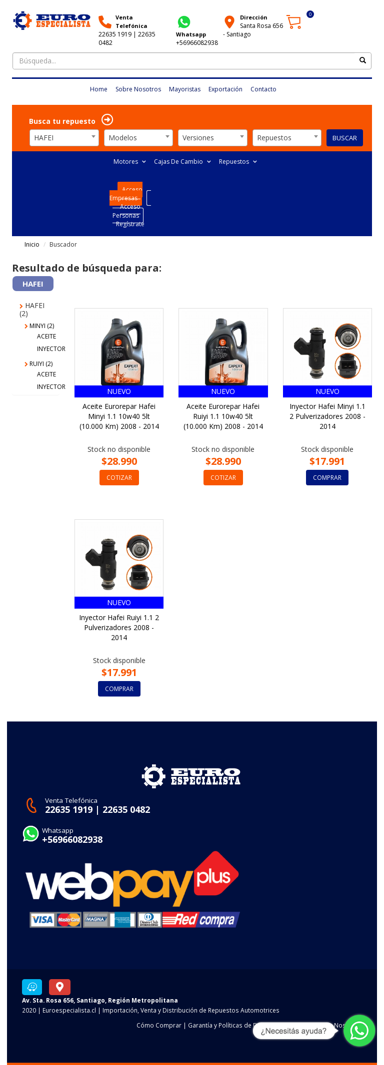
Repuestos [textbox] (274, 137)
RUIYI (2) (38, 363)
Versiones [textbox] (198, 137)
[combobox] (64, 137)
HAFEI (33, 284)
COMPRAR (327, 477)
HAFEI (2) (32, 309)
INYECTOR (51, 349)
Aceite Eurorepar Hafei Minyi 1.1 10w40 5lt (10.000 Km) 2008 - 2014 (119, 416)
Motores (130, 161)
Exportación (225, 89)
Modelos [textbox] (122, 137)
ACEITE (46, 336)
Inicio (32, 244)
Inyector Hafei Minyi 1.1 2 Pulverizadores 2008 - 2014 (328, 416)
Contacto (263, 89)
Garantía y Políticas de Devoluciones (240, 1025)
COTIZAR (119, 477)
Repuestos (238, 161)
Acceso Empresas (126, 193)
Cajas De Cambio (182, 161)
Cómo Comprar (159, 1025)
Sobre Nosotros (138, 89)
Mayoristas (184, 89)
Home (99, 89)
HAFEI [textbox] (44, 137)
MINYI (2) (39, 326)
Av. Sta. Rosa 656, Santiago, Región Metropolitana (100, 1000)
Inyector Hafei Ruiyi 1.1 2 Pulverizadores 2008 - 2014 (119, 627)
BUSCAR (344, 137)
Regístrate (130, 224)
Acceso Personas (126, 210)
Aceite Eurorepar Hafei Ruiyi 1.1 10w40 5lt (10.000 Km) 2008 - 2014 (223, 416)
